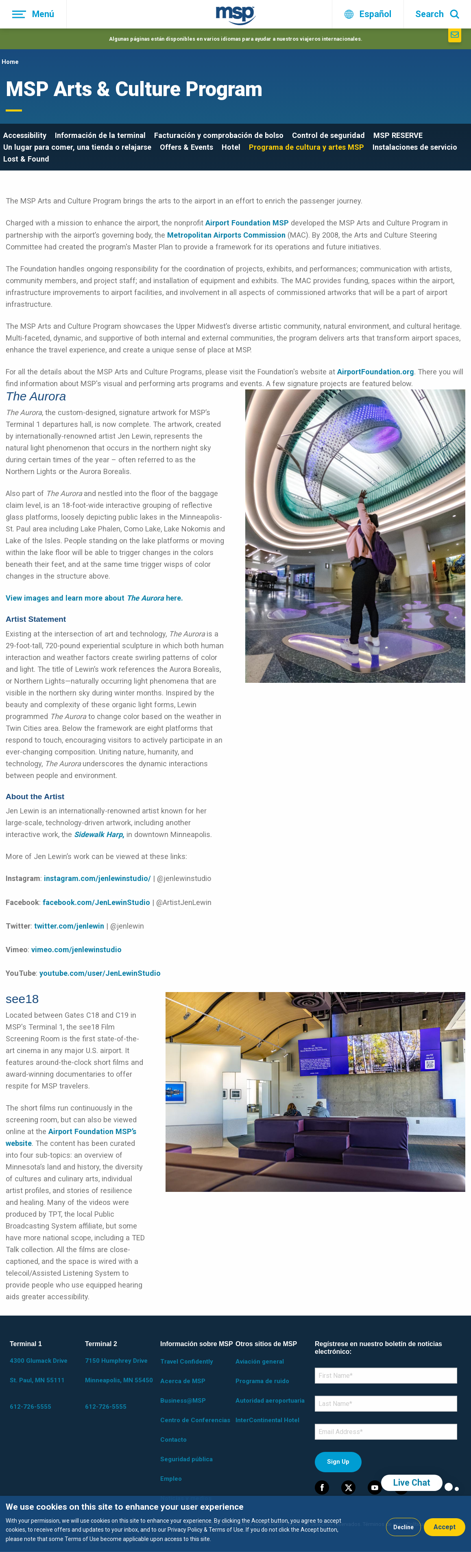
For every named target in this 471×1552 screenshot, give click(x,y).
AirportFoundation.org (375, 371)
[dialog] (235, 1524)
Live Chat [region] (411, 1483)
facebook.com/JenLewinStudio (96, 902)
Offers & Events (186, 147)
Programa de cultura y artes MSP (306, 147)
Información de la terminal (100, 135)
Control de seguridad (328, 135)
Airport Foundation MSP (247, 223)
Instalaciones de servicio (415, 147)
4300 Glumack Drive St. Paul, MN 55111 (39, 1370)
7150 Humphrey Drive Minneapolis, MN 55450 (119, 1370)
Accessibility (24, 135)
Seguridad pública (186, 1459)
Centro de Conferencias (195, 1420)
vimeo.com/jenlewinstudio (76, 949)
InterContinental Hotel (267, 1420)
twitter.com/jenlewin (69, 926)
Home (10, 62)
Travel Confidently (186, 1361)
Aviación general (260, 1361)
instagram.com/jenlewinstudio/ (97, 878)
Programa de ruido (262, 1381)
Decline (403, 1527)
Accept (445, 1527)
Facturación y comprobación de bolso (218, 135)
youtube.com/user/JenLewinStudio (100, 973)
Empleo (171, 1478)
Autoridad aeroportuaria (270, 1400)
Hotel (231, 147)
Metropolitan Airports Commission (226, 235)
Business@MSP (183, 1400)
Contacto (173, 1439)
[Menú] (33, 14)
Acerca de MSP (182, 1381)
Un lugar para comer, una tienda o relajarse (77, 147)
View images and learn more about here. (94, 598)
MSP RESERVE (398, 135)
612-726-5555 (30, 1406)
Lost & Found (26, 159)
